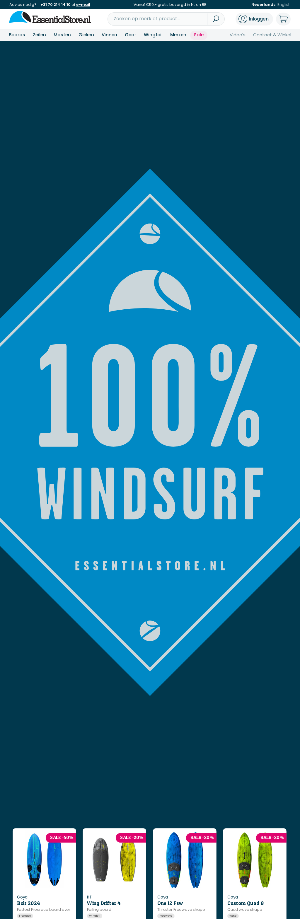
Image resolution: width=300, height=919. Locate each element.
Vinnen (109, 35)
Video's (238, 35)
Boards (17, 35)
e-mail (83, 4)
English (284, 4)
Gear (130, 35)
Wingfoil (153, 35)
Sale (199, 35)
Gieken (86, 35)
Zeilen (39, 35)
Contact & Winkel (272, 35)
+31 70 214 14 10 (55, 4)
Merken (178, 35)
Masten (62, 35)
